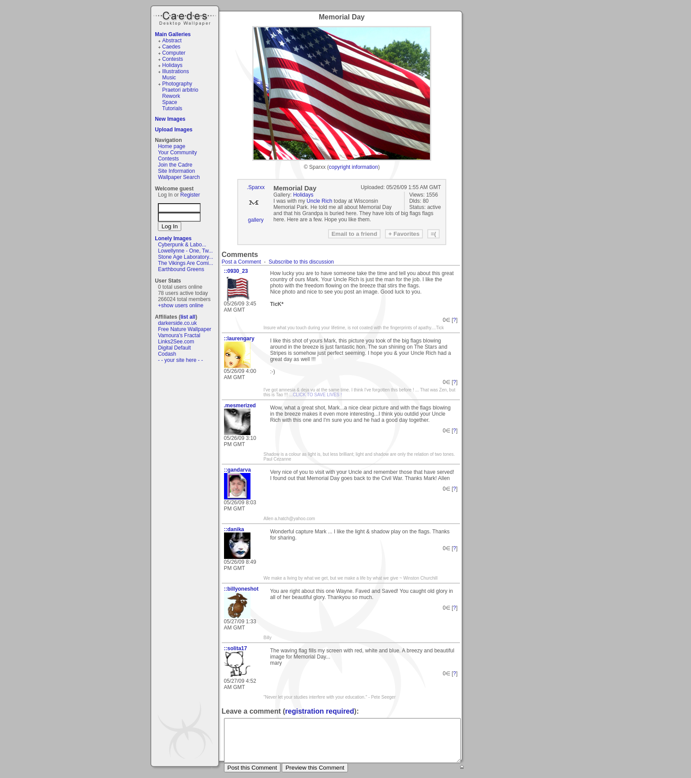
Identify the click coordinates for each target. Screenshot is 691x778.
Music (169, 77)
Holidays (172, 65)
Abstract (172, 40)
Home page (171, 146)
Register (190, 195)
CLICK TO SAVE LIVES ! (317, 394)
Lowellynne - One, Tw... (185, 251)
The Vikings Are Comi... (185, 263)
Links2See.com (176, 342)
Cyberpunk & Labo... (182, 245)
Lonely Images (173, 238)
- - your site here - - (180, 360)
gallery (255, 220)
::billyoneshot (241, 589)
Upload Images (173, 130)
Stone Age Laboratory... (185, 257)
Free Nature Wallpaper (184, 329)
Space (169, 102)
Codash (167, 354)
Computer (174, 53)
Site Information (176, 171)
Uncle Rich (319, 201)
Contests (172, 59)
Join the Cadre (175, 165)
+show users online (180, 305)
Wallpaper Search (179, 177)
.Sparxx (256, 187)
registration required (319, 711)
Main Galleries (172, 34)
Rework (171, 96)
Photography (177, 84)
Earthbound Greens (181, 269)
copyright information (353, 167)
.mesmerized (240, 405)
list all (187, 317)
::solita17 (235, 648)
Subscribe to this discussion (301, 262)
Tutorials (172, 108)
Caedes (186, 17)
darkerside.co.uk (177, 323)
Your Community (177, 152)
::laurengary (239, 338)
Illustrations (175, 71)
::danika (234, 529)
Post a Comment (241, 262)
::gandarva (237, 470)
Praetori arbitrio (180, 90)
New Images (170, 119)
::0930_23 (236, 271)
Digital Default (174, 348)
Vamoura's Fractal (179, 335)
